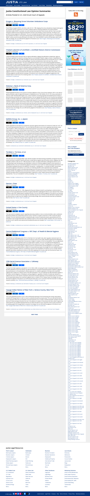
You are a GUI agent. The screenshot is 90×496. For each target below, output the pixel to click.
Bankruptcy (12, 283)
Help (58, 493)
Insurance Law (71, 243)
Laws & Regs (42, 5)
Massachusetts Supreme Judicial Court (75, 267)
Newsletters (49, 5)
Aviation (69, 178)
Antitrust (69, 171)
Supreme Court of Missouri (73, 324)
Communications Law (72, 195)
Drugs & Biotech (71, 211)
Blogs (66, 463)
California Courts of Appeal (73, 184)
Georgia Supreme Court (72, 225)
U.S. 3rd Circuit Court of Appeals (74, 347)
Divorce (27, 457)
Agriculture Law (71, 166)
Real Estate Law (71, 305)
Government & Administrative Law (25, 145)
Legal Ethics (70, 257)
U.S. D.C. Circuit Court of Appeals (74, 391)
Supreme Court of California (73, 316)
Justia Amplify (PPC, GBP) (70, 480)
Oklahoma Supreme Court (73, 293)
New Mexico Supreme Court (73, 285)
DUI (26, 459)
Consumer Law (71, 200)
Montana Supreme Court (73, 277)
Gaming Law (70, 224)
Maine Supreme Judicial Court (74, 261)
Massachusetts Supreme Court (74, 265)
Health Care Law (71, 232)
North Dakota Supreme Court (74, 290)
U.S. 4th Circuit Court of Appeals (74, 349)
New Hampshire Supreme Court (74, 282)
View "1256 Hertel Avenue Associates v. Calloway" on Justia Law (30, 280)
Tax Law (44, 309)
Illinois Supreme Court (72, 237)
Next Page (34, 314)
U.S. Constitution (10, 472)
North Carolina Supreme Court (74, 289)
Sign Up (81, 2)
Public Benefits (71, 302)
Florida (27, 480)
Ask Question (76, 154)
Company (53, 493)
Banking (69, 179)
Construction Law (26, 79)
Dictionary (67, 453)
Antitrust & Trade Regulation (73, 172)
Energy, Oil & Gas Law (72, 216)
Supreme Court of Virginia (73, 332)
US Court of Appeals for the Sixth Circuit (76, 419)
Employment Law (71, 215)
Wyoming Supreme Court (73, 438)
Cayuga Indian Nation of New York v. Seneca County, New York (30, 290)
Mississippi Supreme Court (73, 275)
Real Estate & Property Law (29, 283)
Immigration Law (71, 239)
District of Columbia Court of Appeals (75, 210)
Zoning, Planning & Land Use (74, 439)
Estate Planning (29, 461)
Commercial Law (71, 194)
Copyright (70, 203)
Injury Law (70, 241)
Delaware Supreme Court (73, 208)
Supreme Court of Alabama (73, 312)
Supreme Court (9, 478)
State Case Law (29, 476)
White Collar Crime (71, 435)
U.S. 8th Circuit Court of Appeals (74, 354)
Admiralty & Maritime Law (73, 163)
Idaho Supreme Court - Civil (73, 235)
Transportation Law (72, 339)
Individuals (28, 451)
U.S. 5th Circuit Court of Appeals (74, 350)
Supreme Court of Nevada (73, 325)
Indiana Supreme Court (72, 240)
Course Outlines (68, 459)
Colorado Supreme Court (73, 192)
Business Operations (50, 455)
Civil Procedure (71, 188)
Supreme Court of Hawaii (73, 318)
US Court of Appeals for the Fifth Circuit (76, 406)
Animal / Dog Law (71, 170)
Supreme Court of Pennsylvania (74, 329)
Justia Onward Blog (69, 482)
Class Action (70, 191)
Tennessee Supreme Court (73, 334)
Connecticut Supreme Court (73, 196)
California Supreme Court (73, 186)
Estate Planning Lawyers (12, 461)
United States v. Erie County (16, 207)
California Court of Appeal (73, 183)
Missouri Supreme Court (73, 276)
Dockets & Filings (10, 484)
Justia (10, 494)
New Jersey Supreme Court (73, 284)
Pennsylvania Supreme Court (73, 297)
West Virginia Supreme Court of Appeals (76, 434)
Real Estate (47, 463)
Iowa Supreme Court (72, 249)
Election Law (70, 213)
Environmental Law (72, 219)
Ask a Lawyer (17, 5)
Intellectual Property (72, 244)
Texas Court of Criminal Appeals (74, 336)
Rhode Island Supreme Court (73, 306)
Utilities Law (70, 428)
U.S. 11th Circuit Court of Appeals (74, 343)
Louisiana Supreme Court (73, 259)
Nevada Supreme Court (72, 281)
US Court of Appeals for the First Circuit (76, 407)
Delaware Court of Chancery (73, 207)
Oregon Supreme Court (72, 294)
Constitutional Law (19, 43)
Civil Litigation (70, 187)
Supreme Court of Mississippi (74, 322)
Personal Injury (71, 298)
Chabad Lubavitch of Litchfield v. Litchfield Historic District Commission (33, 50)
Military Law (70, 272)
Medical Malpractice (72, 268)
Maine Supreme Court (72, 260)
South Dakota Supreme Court (74, 310)
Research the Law (26, 5)
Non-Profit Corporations (28, 43)
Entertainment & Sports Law (73, 217)
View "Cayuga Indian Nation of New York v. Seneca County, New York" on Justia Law (25, 305)
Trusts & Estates (71, 341)
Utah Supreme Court (72, 427)
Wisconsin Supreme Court (73, 436)
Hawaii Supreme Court (72, 231)
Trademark (70, 338)
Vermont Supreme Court (73, 430)
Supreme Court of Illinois (73, 320)
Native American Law (37, 309)
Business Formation (49, 453)
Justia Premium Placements (71, 476)
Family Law (70, 221)
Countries (47, 484)
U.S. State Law (29, 470)
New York (28, 482)
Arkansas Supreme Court (73, 176)
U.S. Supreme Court (72, 394)
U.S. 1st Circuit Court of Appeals (74, 345)
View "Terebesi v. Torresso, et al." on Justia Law (46, 174)
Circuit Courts (9, 480)
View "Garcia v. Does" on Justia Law (21, 197)
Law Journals (68, 461)
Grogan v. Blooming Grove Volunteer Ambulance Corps (27, 21)
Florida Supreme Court (72, 223)
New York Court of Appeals (73, 286)
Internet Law (70, 248)
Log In (76, 2)
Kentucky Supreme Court (73, 253)
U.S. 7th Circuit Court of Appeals (74, 353)
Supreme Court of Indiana (73, 321)
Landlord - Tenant (71, 256)
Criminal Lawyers (10, 457)
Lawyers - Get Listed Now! (76, 138)
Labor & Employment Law (33, 112)
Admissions (67, 455)
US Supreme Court (71, 426)
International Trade (72, 247)
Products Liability (71, 300)
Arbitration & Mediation (72, 174)
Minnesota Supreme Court (73, 273)
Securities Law (71, 308)
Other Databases (49, 470)
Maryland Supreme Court (73, 264)
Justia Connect (40, 493)
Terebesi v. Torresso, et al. (16, 152)
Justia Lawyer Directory (70, 474)
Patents (69, 296)
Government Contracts (72, 228)
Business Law (70, 182)
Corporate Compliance (72, 204)
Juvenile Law (70, 251)
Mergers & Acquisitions (72, 269)
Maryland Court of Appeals (73, 263)
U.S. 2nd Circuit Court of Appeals (40, 43)
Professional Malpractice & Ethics (74, 301)
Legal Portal (47, 493)
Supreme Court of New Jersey (74, 326)
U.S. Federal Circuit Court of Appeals (75, 393)
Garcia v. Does (11, 183)
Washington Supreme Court (73, 432)
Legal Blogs (48, 474)
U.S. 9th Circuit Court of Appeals (74, 355)
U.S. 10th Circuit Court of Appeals (74, 342)
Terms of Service (63, 493)
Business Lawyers (10, 455)
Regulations (9, 476)
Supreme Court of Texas (73, 330)
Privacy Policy (71, 493)
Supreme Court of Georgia (73, 317)
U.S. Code (8, 474)
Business (47, 451)
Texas (27, 484)
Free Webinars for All (75, 69)
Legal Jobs (47, 472)
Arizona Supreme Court (72, 175)
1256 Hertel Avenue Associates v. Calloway (22, 261)
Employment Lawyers (11, 459)
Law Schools (34, 5)
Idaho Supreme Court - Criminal (74, 236)
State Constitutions (30, 472)
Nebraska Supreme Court (73, 280)
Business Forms (49, 476)
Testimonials (68, 484)
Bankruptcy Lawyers (11, 453)
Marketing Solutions (58, 5)
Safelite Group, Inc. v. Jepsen (17, 119)
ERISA (69, 220)
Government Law (71, 229)
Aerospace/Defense (72, 164)
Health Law (70, 233)
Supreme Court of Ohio (72, 328)
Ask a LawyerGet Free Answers (74, 147)
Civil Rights (12, 43)
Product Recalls (48, 478)
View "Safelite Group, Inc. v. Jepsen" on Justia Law (23, 142)
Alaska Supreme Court (72, 168)
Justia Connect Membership (71, 472)
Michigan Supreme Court (73, 271)
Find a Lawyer (9, 5)
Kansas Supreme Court (72, 252)
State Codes (28, 474)
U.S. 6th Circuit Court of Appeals (74, 351)
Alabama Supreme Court (73, 167)
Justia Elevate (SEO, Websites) (71, 478)
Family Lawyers (9, 463)
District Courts (9, 482)
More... (7, 467)
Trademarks (48, 482)
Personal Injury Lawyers (11, 465)
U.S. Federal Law (10, 470)
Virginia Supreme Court (72, 431)
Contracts (25, 112)
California (28, 478)
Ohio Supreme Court (72, 292)
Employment (48, 457)
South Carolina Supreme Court (74, 309)
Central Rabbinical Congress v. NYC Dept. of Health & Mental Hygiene (32, 231)
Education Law (71, 212)
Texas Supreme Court (72, 337)
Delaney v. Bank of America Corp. (18, 86)
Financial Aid (67, 457)
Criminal (27, 455)
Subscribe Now (75, 122)
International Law (71, 245)
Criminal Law (70, 206)
